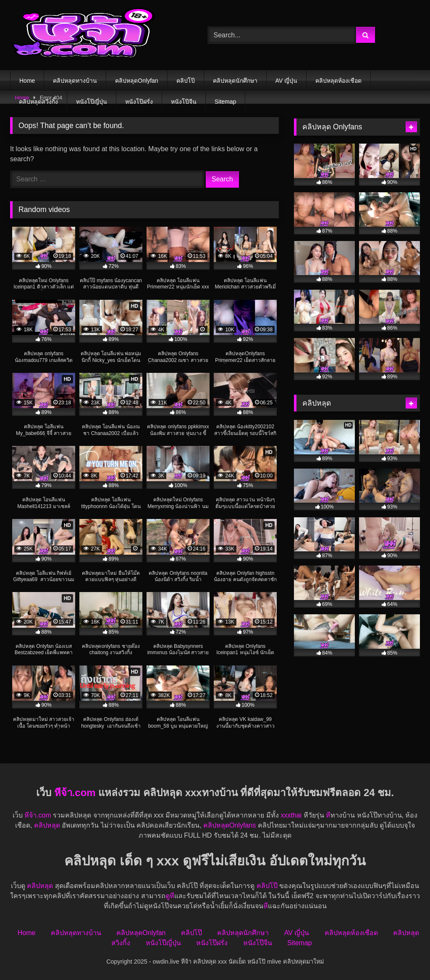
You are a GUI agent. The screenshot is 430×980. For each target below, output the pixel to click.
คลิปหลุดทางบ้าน (75, 80)
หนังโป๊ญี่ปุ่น (91, 101)
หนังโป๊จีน (184, 101)
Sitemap (225, 101)
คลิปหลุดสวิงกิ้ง (38, 101)
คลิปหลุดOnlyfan (136, 80)
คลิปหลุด (47, 825)
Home (27, 80)
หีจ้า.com (75, 792)
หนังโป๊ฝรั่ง (139, 101)
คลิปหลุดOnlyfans (229, 825)
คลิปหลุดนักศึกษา (235, 80)
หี (328, 815)
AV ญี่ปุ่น (286, 80)
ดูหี (169, 895)
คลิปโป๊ (185, 80)
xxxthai (291, 815)
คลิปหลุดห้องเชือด (338, 80)
